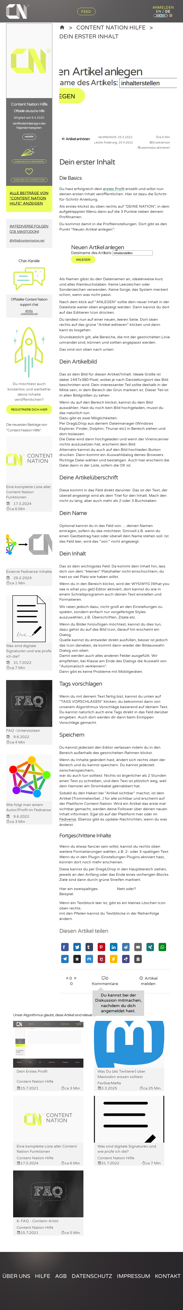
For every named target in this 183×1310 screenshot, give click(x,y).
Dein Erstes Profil (32, 1071)
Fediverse (67, 819)
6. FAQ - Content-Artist (37, 1221)
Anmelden (163, 8)
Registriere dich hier (29, 410)
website (29, 136)
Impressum (133, 1276)
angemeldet (113, 1010)
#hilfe (29, 312)
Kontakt (168, 1276)
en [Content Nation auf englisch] (158, 12)
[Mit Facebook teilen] (65, 947)
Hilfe (42, 1276)
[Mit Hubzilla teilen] (126, 959)
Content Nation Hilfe (113, 27)
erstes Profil (113, 188)
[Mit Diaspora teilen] (77, 959)
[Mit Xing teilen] (150, 947)
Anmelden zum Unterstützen (29, 180)
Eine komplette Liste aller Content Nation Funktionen (47, 1149)
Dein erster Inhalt (90, 36)
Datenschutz (92, 1276)
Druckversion (159, 142)
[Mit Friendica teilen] (113, 959)
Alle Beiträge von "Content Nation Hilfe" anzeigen (29, 198)
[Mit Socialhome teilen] (138, 959)
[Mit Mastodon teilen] (89, 959)
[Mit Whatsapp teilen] (162, 947)
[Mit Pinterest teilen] (101, 947)
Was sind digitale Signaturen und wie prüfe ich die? (126, 1149)
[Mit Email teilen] (138, 947)
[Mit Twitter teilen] (77, 947)
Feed (86, 12)
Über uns (16, 1276)
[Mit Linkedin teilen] (113, 947)
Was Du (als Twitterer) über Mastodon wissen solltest (121, 1074)
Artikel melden (148, 981)
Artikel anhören (75, 139)
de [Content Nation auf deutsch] (167, 12)
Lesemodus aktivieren (154, 147)
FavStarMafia (109, 1083)
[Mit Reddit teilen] (126, 947)
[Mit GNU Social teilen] (101, 959)
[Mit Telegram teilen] (65, 959)
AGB (61, 1276)
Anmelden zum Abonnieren (29, 161)
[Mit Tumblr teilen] (89, 947)
